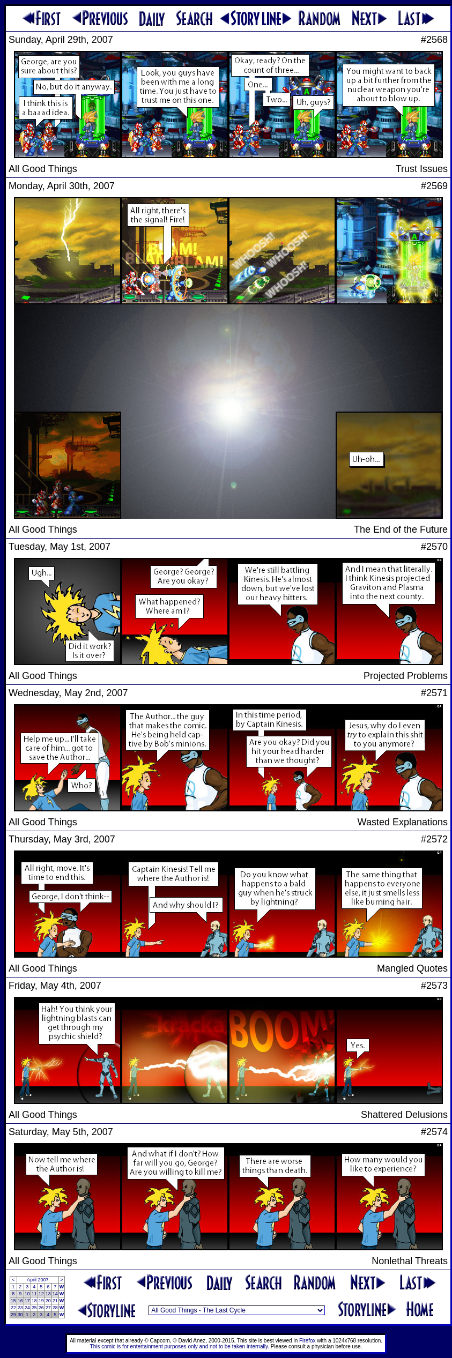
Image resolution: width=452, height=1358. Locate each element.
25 (34, 1307)
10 (27, 1293)
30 (20, 1314)
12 (41, 1293)
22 (13, 1307)
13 (48, 1293)
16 (20, 1300)
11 (34, 1293)
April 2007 (38, 1279)
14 (55, 1293)
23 (20, 1307)
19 (41, 1300)
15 (13, 1300)
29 (13, 1314)
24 (27, 1307)
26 (41, 1307)
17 (27, 1300)
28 (55, 1307)
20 (48, 1300)
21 (55, 1300)
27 (48, 1307)
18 (34, 1300)
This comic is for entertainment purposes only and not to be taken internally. (179, 1346)
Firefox (307, 1341)
